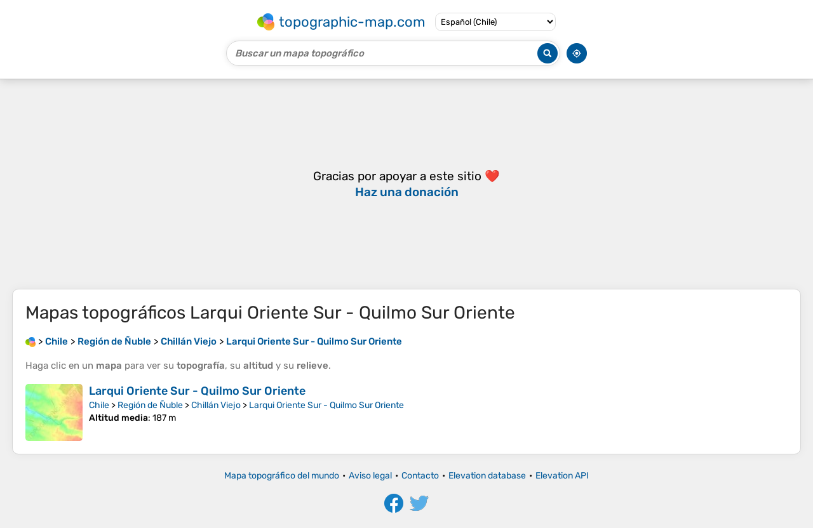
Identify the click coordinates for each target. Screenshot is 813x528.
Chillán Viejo (216, 405)
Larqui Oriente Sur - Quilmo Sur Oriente (197, 391)
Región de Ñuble (150, 405)
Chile (99, 405)
